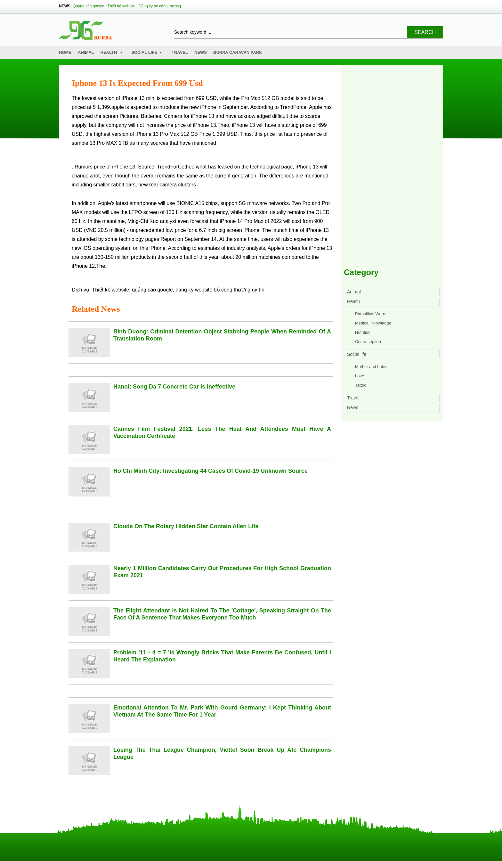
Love (359, 375)
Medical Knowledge (373, 323)
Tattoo (360, 385)
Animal (86, 52)
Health (109, 52)
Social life (144, 52)
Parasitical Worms (372, 313)
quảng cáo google (152, 289)
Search (425, 32)
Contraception (368, 341)
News (200, 52)
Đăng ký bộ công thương (160, 6)
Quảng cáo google (88, 6)
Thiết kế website (121, 6)
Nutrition (362, 332)
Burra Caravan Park (237, 52)
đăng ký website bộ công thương (212, 289)
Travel (180, 52)
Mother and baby (370, 366)
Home (65, 52)
